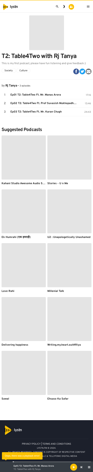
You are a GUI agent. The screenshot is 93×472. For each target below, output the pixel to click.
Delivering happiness (15, 345)
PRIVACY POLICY (31, 444)
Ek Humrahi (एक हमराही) (16, 237)
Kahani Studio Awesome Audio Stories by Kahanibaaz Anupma (41, 183)
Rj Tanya (11, 86)
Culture (23, 70)
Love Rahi (8, 291)
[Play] (73, 467)
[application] (46, 467)
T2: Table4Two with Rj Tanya (27, 469)
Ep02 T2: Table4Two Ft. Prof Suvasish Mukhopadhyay (44, 103)
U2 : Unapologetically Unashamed (68, 237)
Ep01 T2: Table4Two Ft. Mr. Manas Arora (34, 466)
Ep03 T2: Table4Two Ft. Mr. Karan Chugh (36, 111)
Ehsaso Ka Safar (57, 399)
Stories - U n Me (57, 183)
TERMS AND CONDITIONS (56, 444)
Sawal (5, 399)
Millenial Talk (55, 291)
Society (8, 70)
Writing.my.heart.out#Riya (64, 345)
